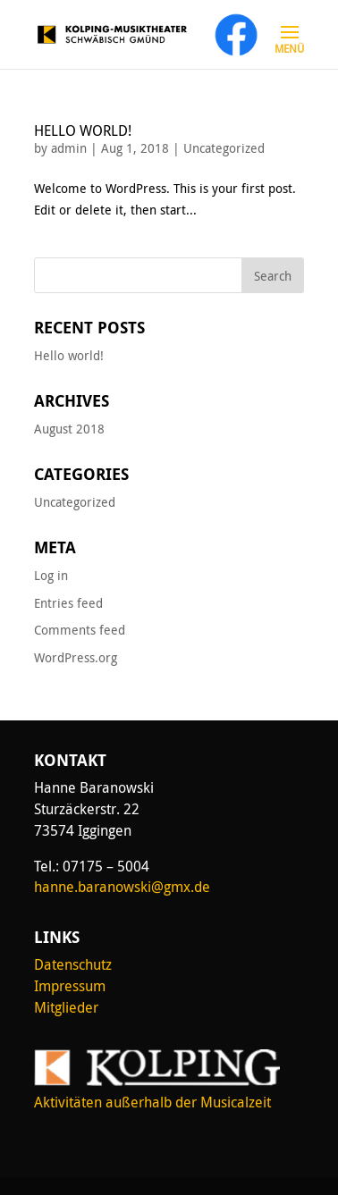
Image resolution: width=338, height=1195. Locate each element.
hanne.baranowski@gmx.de (122, 886)
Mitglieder (66, 1007)
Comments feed (79, 629)
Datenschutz (73, 964)
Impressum (70, 986)
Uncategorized (224, 147)
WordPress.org (75, 657)
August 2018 (69, 428)
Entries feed (68, 602)
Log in (51, 575)
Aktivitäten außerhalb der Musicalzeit (152, 1102)
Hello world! (82, 130)
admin (69, 147)
